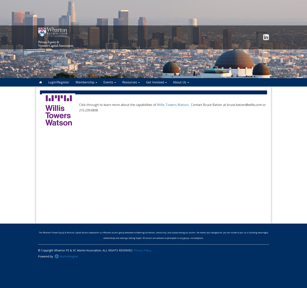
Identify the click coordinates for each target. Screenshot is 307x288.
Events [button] (109, 82)
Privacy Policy (142, 250)
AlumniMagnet (66, 256)
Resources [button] (131, 82)
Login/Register (58, 82)
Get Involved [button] (156, 82)
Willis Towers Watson (173, 105)
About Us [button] (181, 82)
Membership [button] (86, 82)
